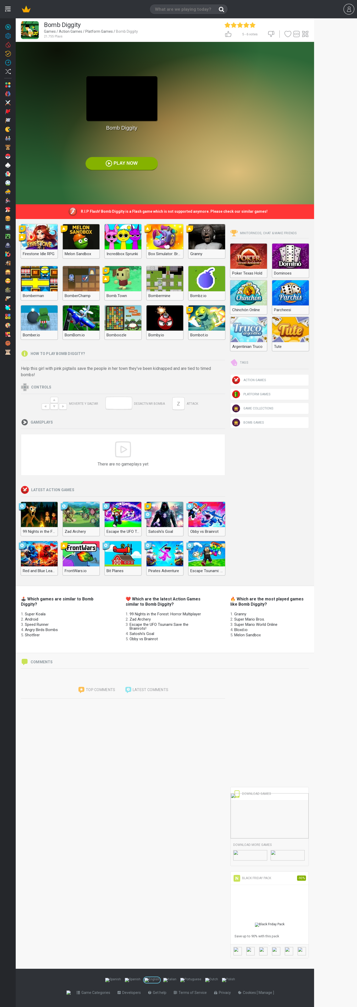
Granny (240, 614)
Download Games (252, 794)
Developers (130, 992)
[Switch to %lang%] (113, 980)
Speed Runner (37, 624)
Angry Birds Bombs (41, 629)
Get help (158, 992)
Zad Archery (140, 619)
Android (31, 619)
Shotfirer (32, 635)
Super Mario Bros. (249, 619)
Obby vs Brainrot (144, 639)
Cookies (248, 992)
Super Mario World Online (255, 624)
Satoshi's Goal (142, 633)
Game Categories (94, 992)
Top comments (96, 690)
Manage (267, 992)
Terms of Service (191, 992)
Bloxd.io (241, 629)
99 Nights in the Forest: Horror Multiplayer (165, 614)
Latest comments (147, 690)
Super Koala (35, 614)
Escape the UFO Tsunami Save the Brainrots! (159, 626)
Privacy (223, 992)
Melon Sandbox (247, 635)
